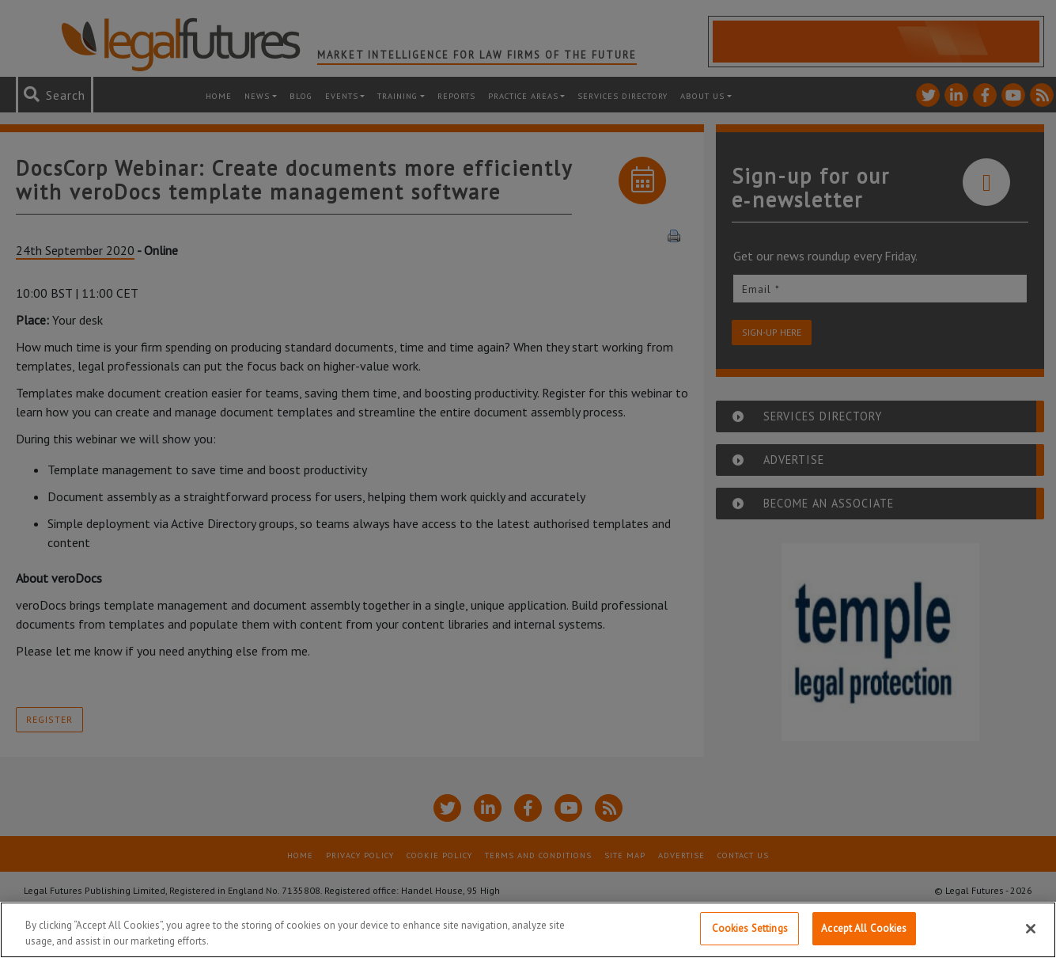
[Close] (1030, 928)
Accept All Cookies (863, 928)
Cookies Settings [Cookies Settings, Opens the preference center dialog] (750, 928)
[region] (528, 930)
